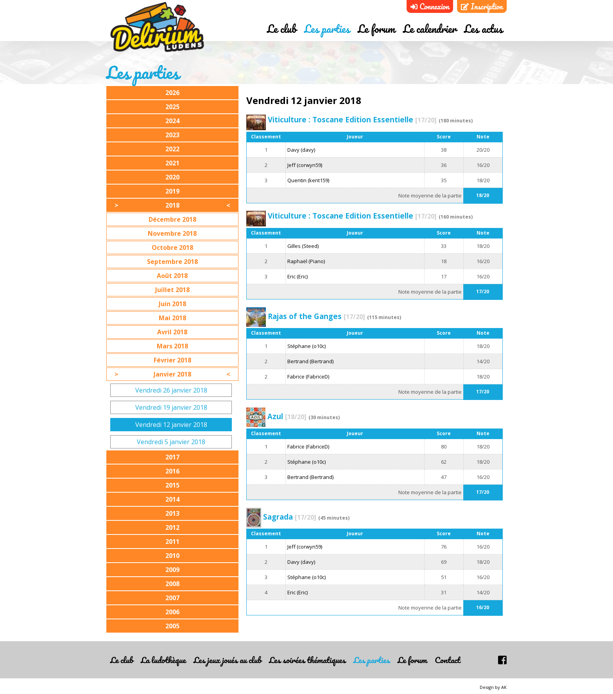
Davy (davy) (301, 149)
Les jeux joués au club (227, 660)
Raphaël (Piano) (306, 261)
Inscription (482, 6)
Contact (447, 660)
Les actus (483, 28)
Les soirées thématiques (307, 660)
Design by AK (493, 687)
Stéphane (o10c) (306, 346)
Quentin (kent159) (308, 180)
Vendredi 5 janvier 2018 (171, 442)
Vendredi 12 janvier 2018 (171, 424)
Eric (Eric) (297, 276)
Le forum (376, 28)
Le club (281, 28)
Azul (286, 416)
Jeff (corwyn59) (304, 165)
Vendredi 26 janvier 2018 (171, 390)
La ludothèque (163, 660)
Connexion (429, 6)
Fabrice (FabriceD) (308, 376)
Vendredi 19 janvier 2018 (171, 407)
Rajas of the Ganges (316, 316)
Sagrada (289, 517)
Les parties (327, 28)
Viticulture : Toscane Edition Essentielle (352, 119)
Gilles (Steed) (303, 245)
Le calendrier (429, 28)
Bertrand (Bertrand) (310, 361)
